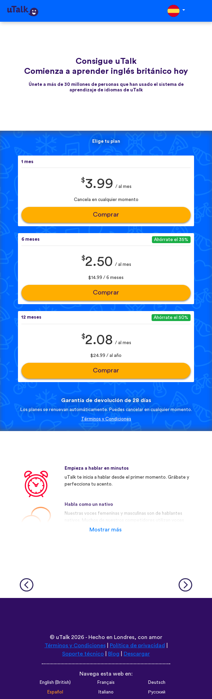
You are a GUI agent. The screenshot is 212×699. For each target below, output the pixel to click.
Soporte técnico (83, 654)
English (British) (55, 682)
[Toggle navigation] (201, 11)
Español (55, 692)
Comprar (106, 214)
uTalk (63, 637)
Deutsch (156, 682)
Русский (156, 692)
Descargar (137, 654)
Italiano (106, 692)
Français (106, 682)
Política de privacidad (137, 645)
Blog (113, 654)
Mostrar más (105, 529)
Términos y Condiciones (106, 419)
